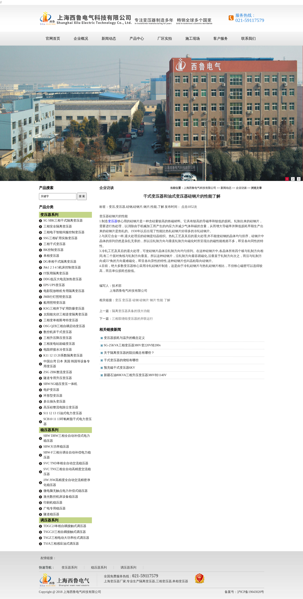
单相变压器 (51, 255)
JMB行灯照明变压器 (57, 296)
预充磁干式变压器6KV (119, 367)
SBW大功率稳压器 (56, 446)
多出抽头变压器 (54, 401)
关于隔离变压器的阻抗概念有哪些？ (129, 352)
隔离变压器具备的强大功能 (131, 311)
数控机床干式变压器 (57, 332)
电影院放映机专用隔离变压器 (63, 291)
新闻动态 (109, 38)
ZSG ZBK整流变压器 (57, 372)
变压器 (112, 221)
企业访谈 (241, 188)
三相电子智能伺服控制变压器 (63, 232)
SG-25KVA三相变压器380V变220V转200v (132, 345)
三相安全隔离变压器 (57, 226)
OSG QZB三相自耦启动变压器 (64, 326)
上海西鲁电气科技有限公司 (200, 188)
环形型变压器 (52, 395)
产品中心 (137, 38)
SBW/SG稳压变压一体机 (60, 384)
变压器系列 (49, 215)
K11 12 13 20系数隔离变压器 (63, 355)
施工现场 (192, 38)
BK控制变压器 (53, 250)
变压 (118, 300)
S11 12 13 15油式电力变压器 (62, 413)
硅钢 (135, 300)
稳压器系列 (49, 430)
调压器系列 (49, 520)
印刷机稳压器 (52, 502)
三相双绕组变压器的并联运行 (132, 318)
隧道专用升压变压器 (57, 378)
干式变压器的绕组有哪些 (121, 360)
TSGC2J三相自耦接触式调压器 (64, 532)
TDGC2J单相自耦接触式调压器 (65, 526)
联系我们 (248, 38)
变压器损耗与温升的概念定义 (124, 338)
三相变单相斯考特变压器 (60, 320)
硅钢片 (144, 300)
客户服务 (220, 38)
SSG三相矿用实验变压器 (60, 238)
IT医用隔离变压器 (55, 273)
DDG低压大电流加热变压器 (62, 279)
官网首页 (53, 38)
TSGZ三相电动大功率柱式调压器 (66, 537)
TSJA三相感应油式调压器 (61, 543)
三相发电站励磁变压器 (59, 343)
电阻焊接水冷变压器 (57, 349)
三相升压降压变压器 (57, 338)
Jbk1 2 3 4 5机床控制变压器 (62, 267)
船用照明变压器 (54, 302)
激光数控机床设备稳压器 (60, 496)
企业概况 (81, 38)
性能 (160, 300)
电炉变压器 (51, 389)
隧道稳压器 (51, 514)
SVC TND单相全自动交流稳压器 (65, 463)
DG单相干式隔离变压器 (59, 261)
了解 (167, 300)
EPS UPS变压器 (54, 285)
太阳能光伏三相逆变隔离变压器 (65, 314)
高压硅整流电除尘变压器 (60, 407)
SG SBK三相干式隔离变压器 (63, 220)
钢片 (153, 300)
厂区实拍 (164, 38)
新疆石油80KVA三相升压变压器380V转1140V (135, 375)
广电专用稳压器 (54, 508)
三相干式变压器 (54, 244)
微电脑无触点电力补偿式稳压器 (65, 491)
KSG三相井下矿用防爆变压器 (63, 308)
